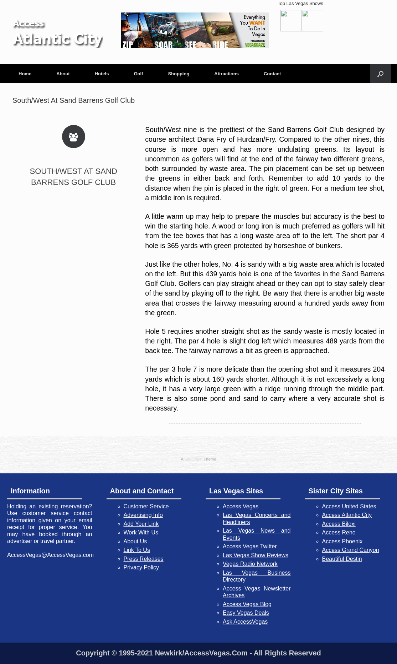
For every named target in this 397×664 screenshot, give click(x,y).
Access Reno (339, 532)
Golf (138, 73)
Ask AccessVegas (245, 622)
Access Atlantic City (347, 515)
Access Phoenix (342, 541)
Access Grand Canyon (350, 550)
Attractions (226, 73)
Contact (272, 73)
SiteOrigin (193, 459)
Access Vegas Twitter (250, 546)
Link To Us (137, 550)
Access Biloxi (339, 524)
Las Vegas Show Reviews (255, 555)
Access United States (349, 506)
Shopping (178, 73)
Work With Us (141, 532)
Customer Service (146, 506)
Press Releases (144, 559)
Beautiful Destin (342, 559)
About (63, 73)
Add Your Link (141, 524)
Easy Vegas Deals (246, 613)
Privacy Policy (141, 567)
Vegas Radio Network (250, 564)
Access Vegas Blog (247, 604)
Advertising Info (143, 515)
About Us (135, 541)
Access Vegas (241, 506)
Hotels (102, 73)
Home (25, 73)
